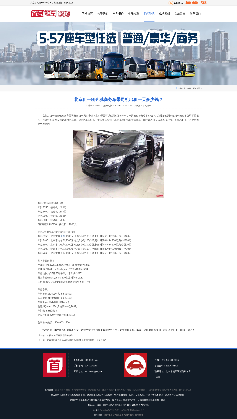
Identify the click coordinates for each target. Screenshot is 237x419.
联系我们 (195, 13)
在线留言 (179, 13)
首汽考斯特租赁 (79, 390)
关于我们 (102, 13)
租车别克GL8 (185, 390)
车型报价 (118, 13)
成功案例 (164, 13)
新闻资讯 (149, 13)
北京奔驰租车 (108, 390)
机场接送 (133, 13)
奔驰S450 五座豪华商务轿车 (60, 335)
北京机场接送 (139, 390)
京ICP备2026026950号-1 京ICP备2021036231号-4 (122, 410)
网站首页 (87, 13)
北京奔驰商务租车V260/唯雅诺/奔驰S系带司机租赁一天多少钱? (76, 340)
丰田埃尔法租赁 (154, 390)
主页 (189, 88)
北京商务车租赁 (62, 390)
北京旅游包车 (94, 390)
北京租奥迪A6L (170, 390)
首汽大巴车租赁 (123, 390)
